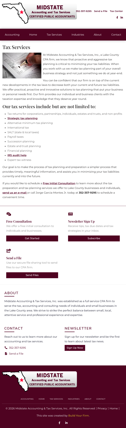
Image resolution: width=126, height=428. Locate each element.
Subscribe (94, 238)
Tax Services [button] (54, 34)
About (97, 34)
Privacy (102, 408)
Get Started (32, 238)
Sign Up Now (75, 347)
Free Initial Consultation (59, 183)
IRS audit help (16, 155)
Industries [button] (78, 34)
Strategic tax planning (22, 118)
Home (33, 34)
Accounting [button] (12, 34)
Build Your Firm (78, 415)
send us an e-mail (14, 192)
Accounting (27, 399)
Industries (74, 399)
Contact (100, 399)
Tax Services (56, 399)
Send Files (32, 275)
